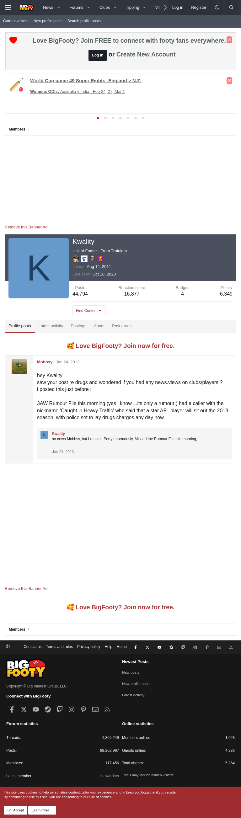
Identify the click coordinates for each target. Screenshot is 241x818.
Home (122, 647)
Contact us (32, 647)
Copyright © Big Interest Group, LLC (36, 686)
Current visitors (16, 21)
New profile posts (48, 21)
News (48, 7)
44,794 (80, 294)
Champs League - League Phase (64, 102)
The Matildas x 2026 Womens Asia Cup (104, 91)
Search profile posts (84, 21)
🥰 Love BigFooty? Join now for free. (121, 345)
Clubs (104, 7)
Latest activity (133, 694)
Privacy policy (88, 647)
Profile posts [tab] (19, 325)
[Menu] (8, 7)
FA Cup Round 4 (163, 96)
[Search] (231, 7)
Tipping (132, 7)
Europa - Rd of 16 (46, 91)
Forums (76, 7)
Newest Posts (135, 661)
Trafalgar (119, 251)
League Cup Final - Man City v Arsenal (44, 96)
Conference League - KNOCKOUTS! (180, 91)
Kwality (58, 433)
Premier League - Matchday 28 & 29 (64, 80)
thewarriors (109, 776)
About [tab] (99, 325)
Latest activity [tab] (51, 325)
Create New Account (146, 54)
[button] (58, 7)
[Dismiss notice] (229, 39)
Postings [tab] (78, 325)
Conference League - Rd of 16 (113, 96)
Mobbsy (44, 362)
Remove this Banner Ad (26, 227)
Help (108, 647)
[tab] (98, 118)
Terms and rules (59, 647)
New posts (131, 672)
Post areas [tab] (121, 325)
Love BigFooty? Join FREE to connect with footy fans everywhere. (129, 40)
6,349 (226, 294)
